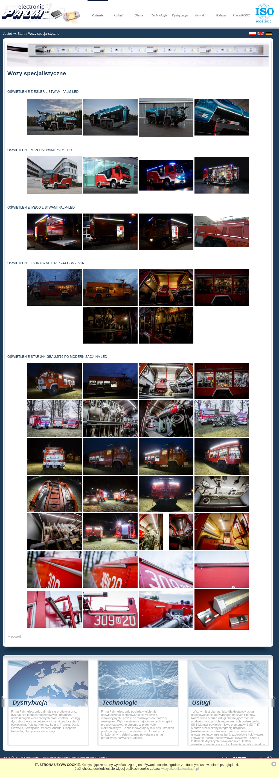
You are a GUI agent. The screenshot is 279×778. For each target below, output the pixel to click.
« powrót (14, 636)
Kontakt (200, 15)
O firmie (98, 15)
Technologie (159, 15)
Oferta (139, 15)
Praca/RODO (241, 15)
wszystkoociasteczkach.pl (180, 769)
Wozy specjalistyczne (43, 34)
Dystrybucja (180, 15)
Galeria (221, 15)
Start (21, 34)
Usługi (118, 15)
